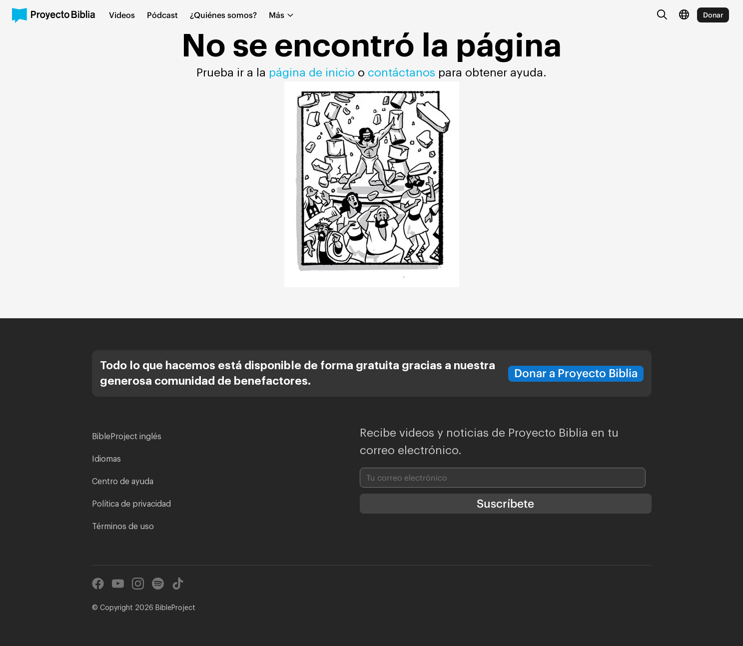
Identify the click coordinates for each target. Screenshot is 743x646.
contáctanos (403, 72)
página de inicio (312, 72)
